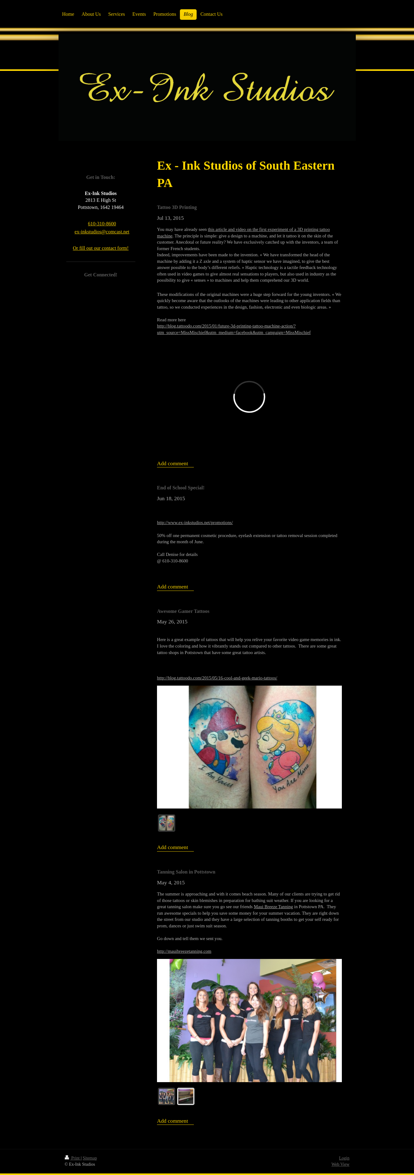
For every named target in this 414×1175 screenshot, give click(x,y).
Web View (340, 1164)
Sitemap (90, 1158)
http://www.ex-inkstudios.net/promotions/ (195, 522)
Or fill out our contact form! (101, 248)
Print (73, 1158)
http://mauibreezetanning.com (184, 951)
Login (344, 1158)
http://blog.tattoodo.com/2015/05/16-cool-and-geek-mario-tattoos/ (217, 677)
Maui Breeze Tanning (273, 906)
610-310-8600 (102, 223)
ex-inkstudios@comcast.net (102, 231)
